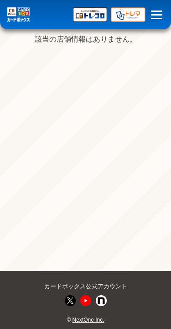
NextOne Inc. (88, 320)
